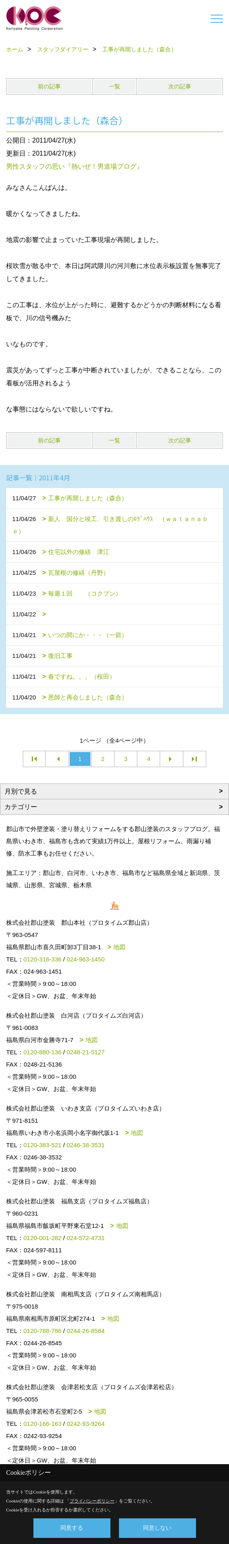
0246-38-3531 (85, 1145)
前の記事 (49, 86)
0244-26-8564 (85, 1330)
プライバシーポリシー (92, 1500)
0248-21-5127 (85, 1052)
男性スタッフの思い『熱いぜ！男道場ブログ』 (74, 166)
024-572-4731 (85, 1237)
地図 (119, 947)
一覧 (114, 86)
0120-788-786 (43, 1330)
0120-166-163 (43, 1423)
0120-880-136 (43, 1052)
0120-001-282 (43, 1237)
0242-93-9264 (85, 1423)
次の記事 (179, 86)
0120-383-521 (43, 1145)
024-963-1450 (85, 959)
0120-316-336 (43, 959)
